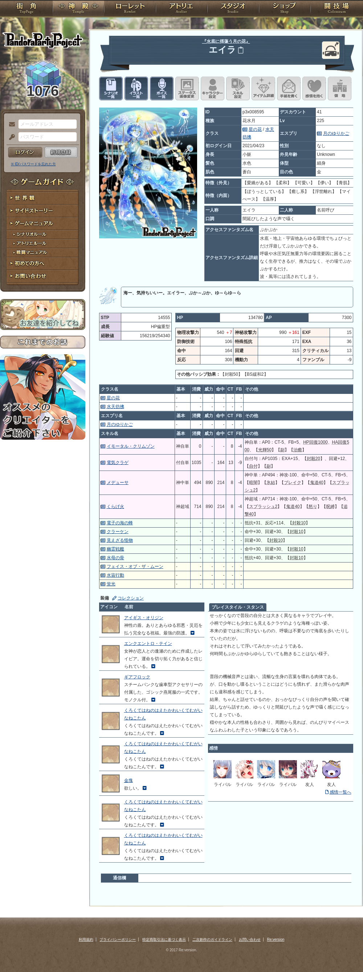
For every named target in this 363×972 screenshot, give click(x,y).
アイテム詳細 (263, 88)
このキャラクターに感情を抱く (314, 88)
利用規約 (86, 939)
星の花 (255, 129)
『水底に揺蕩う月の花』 (226, 41)
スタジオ (233, 9)
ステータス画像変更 (187, 88)
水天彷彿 (115, 406)
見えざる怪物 (120, 540)
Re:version (276, 939)
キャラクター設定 (212, 88)
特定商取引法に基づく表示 (164, 939)
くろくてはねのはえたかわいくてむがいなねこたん (163, 714)
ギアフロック (137, 676)
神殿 (78, 9)
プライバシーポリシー (117, 939)
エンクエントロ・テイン (148, 643)
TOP (26, 9)
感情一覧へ (340, 792)
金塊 (128, 780)
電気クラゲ (118, 462)
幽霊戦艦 (115, 549)
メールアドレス (10, 124)
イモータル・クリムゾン (131, 446)
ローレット (130, 9)
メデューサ (118, 482)
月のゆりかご (336, 133)
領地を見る (339, 88)
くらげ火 (115, 506)
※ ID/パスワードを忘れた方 (33, 164)
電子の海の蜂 (120, 522)
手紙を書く (289, 88)
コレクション (131, 598)
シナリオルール (42, 234)
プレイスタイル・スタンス (238, 607)
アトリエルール (42, 243)
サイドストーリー (42, 211)
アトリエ (181, 9)
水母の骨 (115, 557)
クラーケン (118, 531)
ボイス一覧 (162, 88)
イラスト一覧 (136, 88)
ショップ (284, 9)
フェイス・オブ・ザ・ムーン (135, 566)
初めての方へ (42, 263)
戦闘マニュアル (42, 252)
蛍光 (111, 583)
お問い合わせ (42, 276)
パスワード (10, 137)
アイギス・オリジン (143, 617)
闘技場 (336, 9)
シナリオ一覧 (111, 88)
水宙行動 (115, 575)
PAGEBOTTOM (345, 952)
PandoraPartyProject (42, 40)
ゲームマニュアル (42, 223)
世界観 (42, 198)
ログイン (25, 152)
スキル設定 (238, 88)
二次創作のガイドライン (212, 939)
